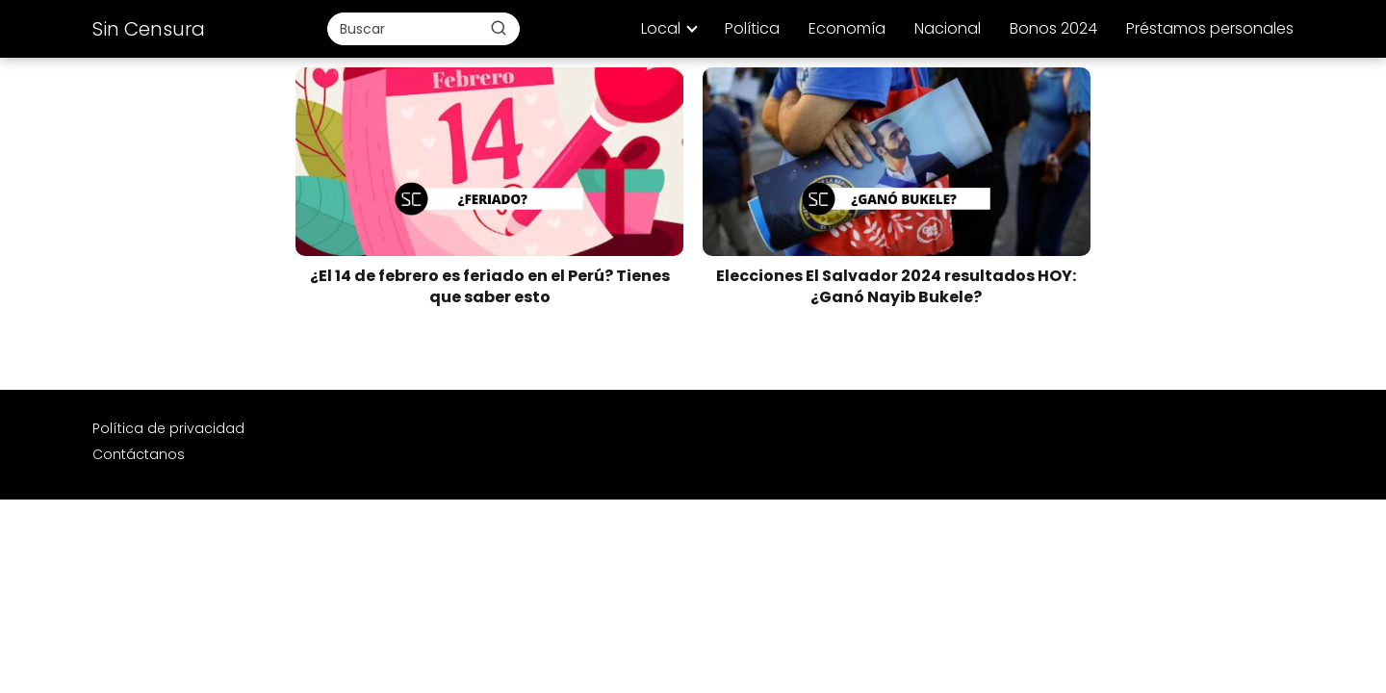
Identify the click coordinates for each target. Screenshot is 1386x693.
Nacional (947, 28)
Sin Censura (148, 28)
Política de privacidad (168, 428)
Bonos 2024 (1053, 28)
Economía (847, 28)
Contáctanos (138, 454)
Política (752, 28)
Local (660, 28)
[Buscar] (498, 28)
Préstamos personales (1210, 28)
